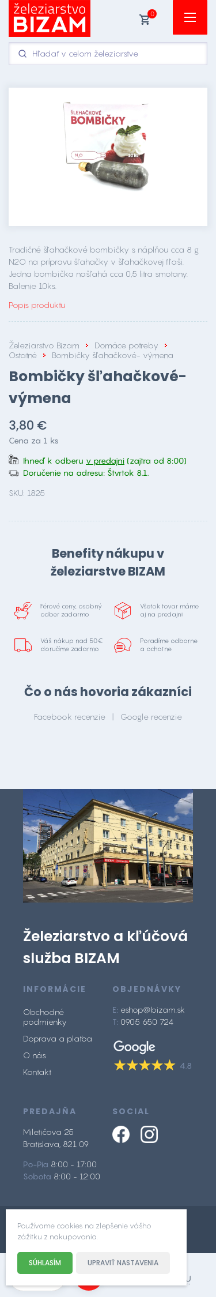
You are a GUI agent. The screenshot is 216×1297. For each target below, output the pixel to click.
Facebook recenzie (69, 716)
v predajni (105, 460)
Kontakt (37, 1072)
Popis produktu (37, 305)
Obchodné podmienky (45, 1017)
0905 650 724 (146, 1022)
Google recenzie (151, 716)
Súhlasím (45, 1263)
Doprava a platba (57, 1038)
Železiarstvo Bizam (44, 345)
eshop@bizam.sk (152, 1009)
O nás (34, 1055)
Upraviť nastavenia (123, 1263)
